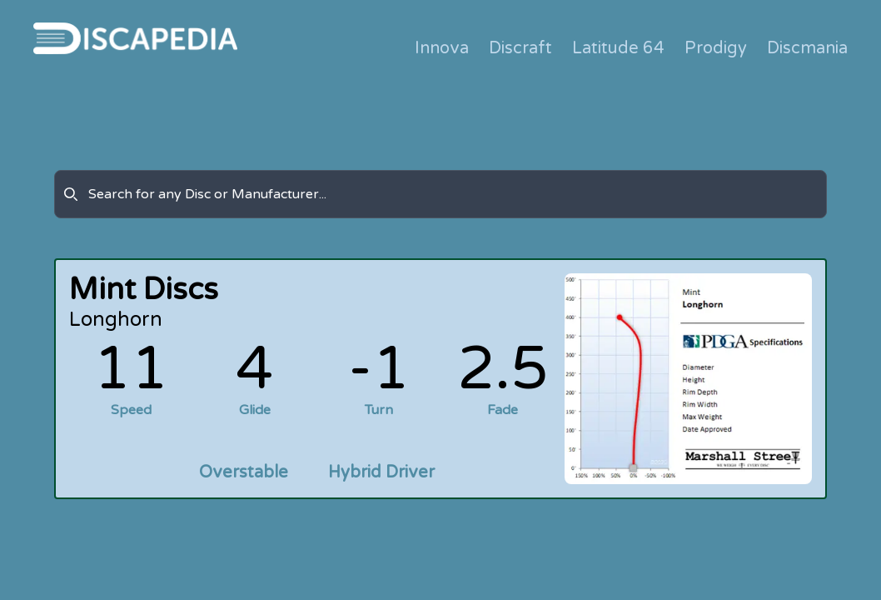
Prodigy (715, 48)
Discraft (520, 48)
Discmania (807, 48)
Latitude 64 (618, 48)
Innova (442, 48)
